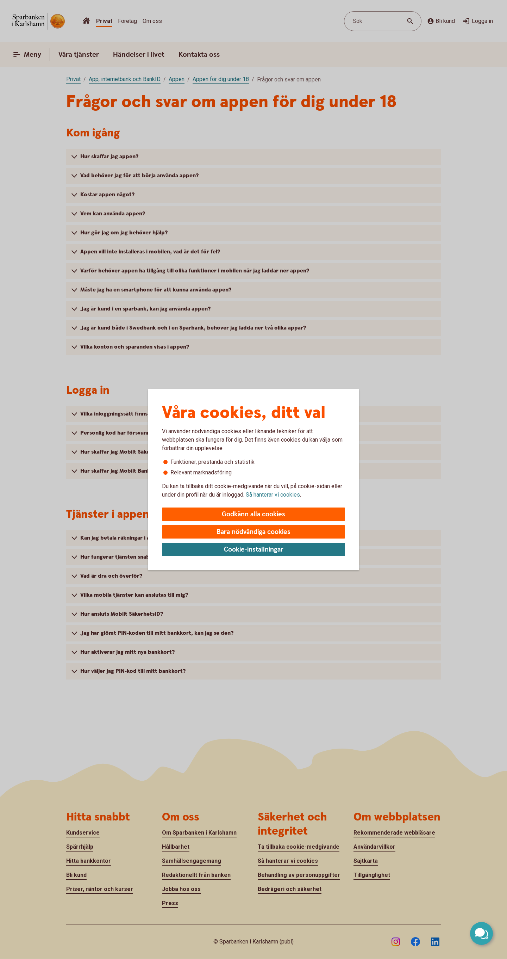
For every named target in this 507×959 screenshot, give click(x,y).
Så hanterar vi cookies (273, 494)
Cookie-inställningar (253, 549)
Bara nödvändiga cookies (253, 532)
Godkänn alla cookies (253, 514)
